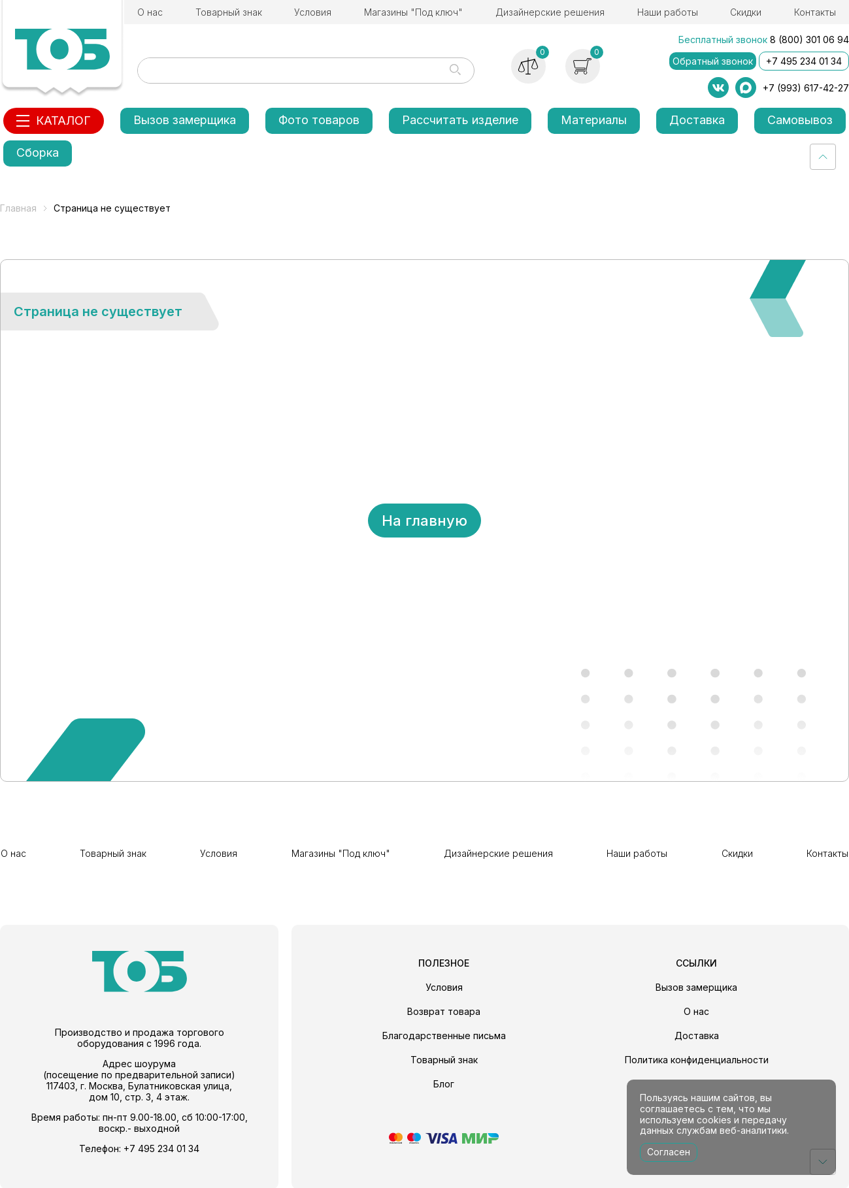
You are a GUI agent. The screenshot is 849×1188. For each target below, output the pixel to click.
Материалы (594, 120)
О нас (150, 12)
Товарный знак (228, 12)
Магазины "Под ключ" (413, 12)
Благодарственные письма (444, 1034)
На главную (424, 520)
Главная (18, 208)
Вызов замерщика (184, 120)
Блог (443, 1082)
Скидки (745, 12)
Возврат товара (443, 1010)
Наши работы (667, 12)
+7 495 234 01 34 (804, 61)
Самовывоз (800, 120)
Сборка (37, 152)
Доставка (697, 120)
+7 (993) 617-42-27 (806, 87)
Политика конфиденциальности (697, 1058)
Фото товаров (318, 120)
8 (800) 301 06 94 (809, 39)
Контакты (815, 12)
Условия (312, 12)
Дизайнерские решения (550, 12)
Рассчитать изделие (460, 120)
